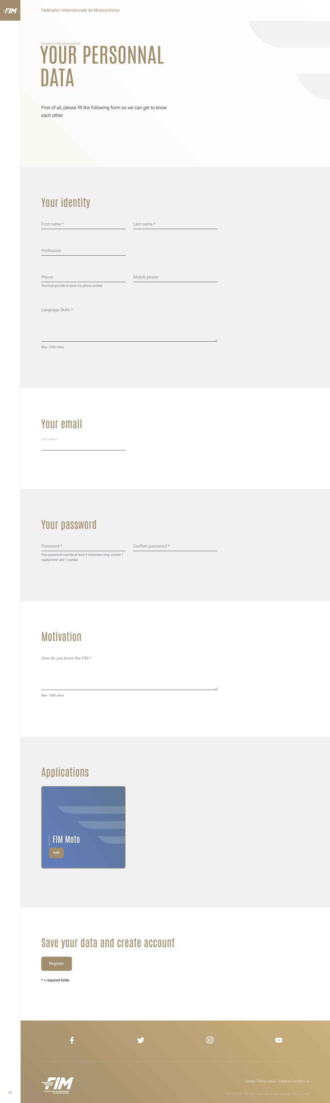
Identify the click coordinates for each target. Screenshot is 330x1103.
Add (56, 853)
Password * (51, 546)
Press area (266, 1081)
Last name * (144, 224)
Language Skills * (57, 309)
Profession (51, 250)
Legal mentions (280, 1094)
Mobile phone (145, 277)
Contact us (300, 1081)
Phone (47, 277)
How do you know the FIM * (66, 658)
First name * (52, 224)
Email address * (50, 439)
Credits (283, 1081)
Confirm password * (151, 546)
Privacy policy (300, 1094)
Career (250, 1081)
